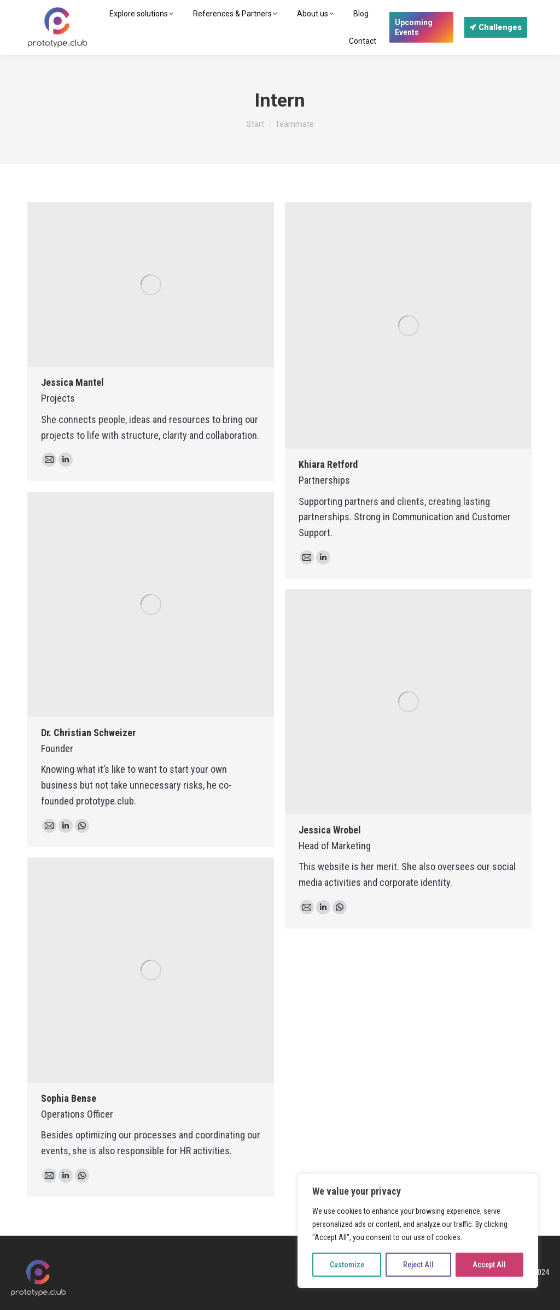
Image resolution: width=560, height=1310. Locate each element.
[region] (418, 1230)
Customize (347, 1264)
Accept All (489, 1264)
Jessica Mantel (72, 382)
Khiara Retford (328, 464)
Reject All (418, 1264)
